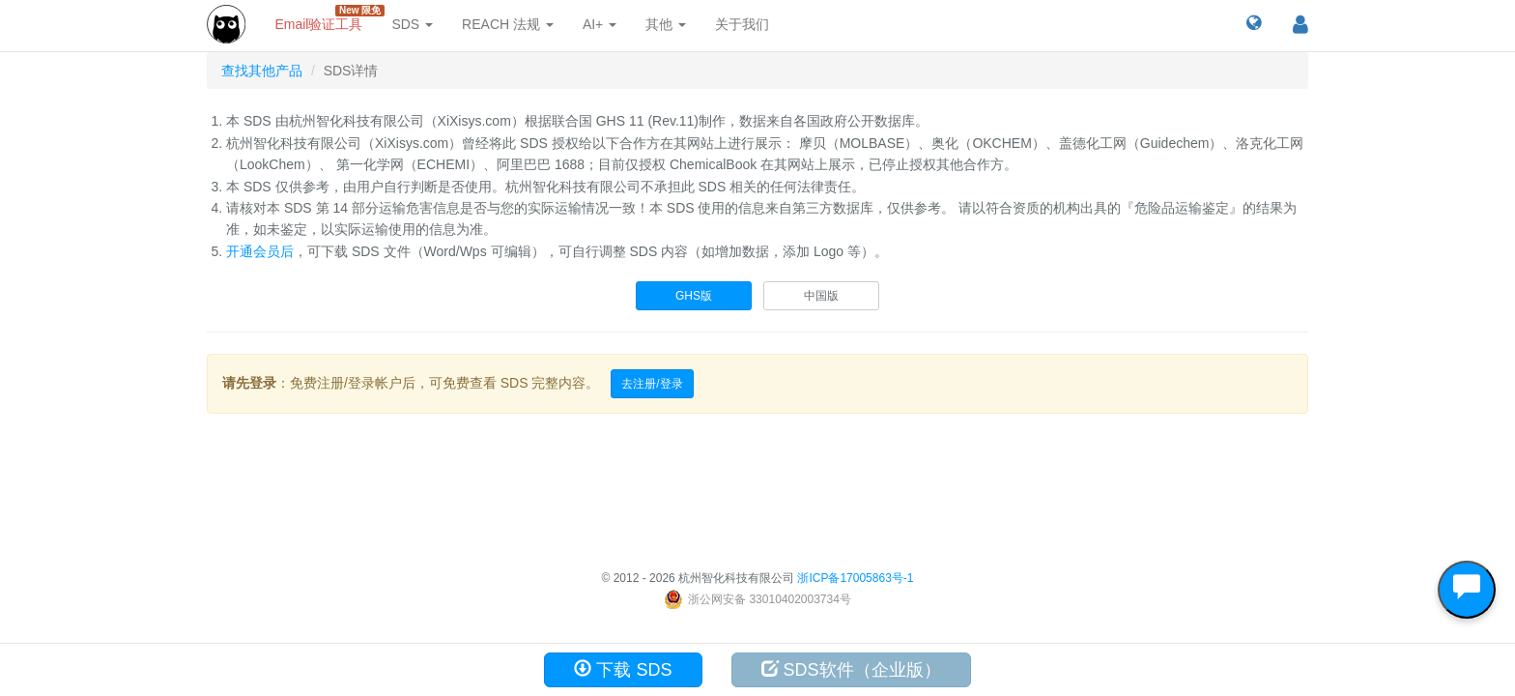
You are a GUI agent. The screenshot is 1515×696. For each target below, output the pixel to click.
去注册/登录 (651, 384)
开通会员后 (260, 251)
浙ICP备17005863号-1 (855, 578)
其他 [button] (665, 24)
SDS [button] (412, 24)
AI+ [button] (599, 24)
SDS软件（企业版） (851, 669)
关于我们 (742, 24)
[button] (1253, 24)
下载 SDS (623, 669)
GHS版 (693, 296)
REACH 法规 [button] (508, 24)
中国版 (821, 296)
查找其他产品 (261, 70)
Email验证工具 (325, 18)
